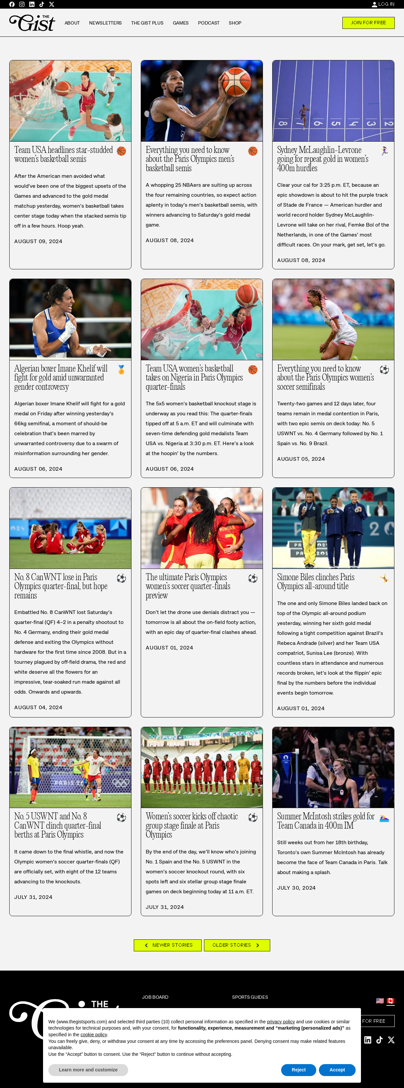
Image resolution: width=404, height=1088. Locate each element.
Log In (387, 4)
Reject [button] (299, 1069)
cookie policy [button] (93, 1034)
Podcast (209, 23)
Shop (235, 23)
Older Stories (237, 945)
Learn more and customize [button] (88, 1069)
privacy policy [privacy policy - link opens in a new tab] (281, 1021)
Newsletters (105, 23)
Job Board (155, 997)
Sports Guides (250, 997)
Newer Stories (167, 945)
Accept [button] (337, 1069)
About (72, 23)
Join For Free (368, 22)
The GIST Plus (147, 23)
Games (181, 23)
